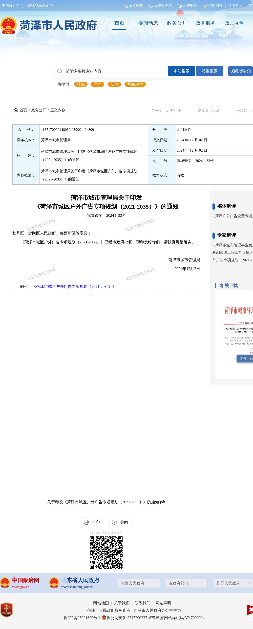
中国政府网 (10, 5)
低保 (114, 84)
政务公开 (177, 23)
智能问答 (212, 5)
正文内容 (57, 110)
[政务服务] (205, 23)
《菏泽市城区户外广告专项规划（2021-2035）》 (74, 286)
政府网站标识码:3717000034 (180, 618)
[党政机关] (11, 610)
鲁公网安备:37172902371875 (128, 618)
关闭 (124, 522)
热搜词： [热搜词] (65, 84)
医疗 (98, 84)
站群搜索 (210, 71)
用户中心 (190, 5)
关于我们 (122, 603)
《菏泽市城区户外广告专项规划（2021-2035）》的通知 (106, 206)
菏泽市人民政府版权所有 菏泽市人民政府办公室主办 (134, 610)
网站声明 (163, 603)
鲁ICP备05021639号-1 (82, 618)
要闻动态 (148, 23)
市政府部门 (178, 583)
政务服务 (205, 23)
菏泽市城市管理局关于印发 (106, 198)
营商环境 (135, 84)
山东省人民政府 (80, 580)
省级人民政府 (132, 583)
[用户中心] (188, 5)
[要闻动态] (148, 23)
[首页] (119, 23)
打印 (96, 522)
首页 (119, 23)
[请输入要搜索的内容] (111, 71)
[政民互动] (234, 23)
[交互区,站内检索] (153, 71)
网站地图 (101, 603)
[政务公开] (177, 23)
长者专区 (235, 5)
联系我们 (142, 603)
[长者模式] (134, 5)
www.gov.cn (20, 587)
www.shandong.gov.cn (77, 587)
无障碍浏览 (160, 5)
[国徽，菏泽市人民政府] (47, 22)
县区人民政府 (228, 583)
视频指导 (238, 71)
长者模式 (136, 5)
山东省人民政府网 (39, 5)
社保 (81, 84)
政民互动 (234, 23)
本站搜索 (182, 71)
